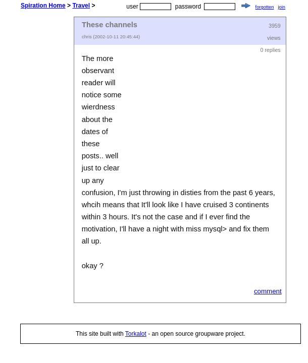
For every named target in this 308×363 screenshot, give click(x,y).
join (281, 7)
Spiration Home (43, 5)
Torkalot (135, 333)
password (188, 6)
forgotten (264, 7)
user (132, 6)
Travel (81, 5)
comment (268, 291)
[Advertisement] (60, 168)
